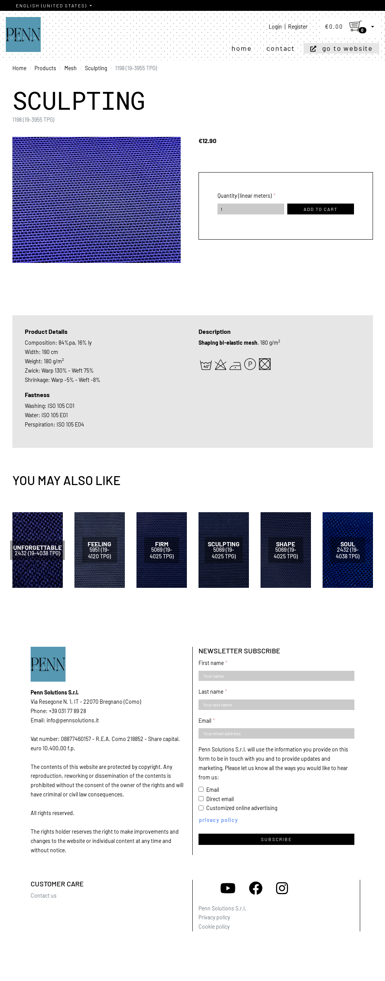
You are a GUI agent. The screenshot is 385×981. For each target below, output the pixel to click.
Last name (211, 691)
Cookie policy (214, 926)
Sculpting (96, 68)
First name (211, 663)
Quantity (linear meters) (245, 195)
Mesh (70, 68)
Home (241, 48)
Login (275, 26)
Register (297, 26)
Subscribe (276, 839)
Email (205, 720)
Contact (280, 48)
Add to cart (321, 209)
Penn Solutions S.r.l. (222, 908)
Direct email (220, 799)
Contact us (44, 895)
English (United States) (52, 5)
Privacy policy (214, 917)
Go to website (347, 48)
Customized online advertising (241, 808)
